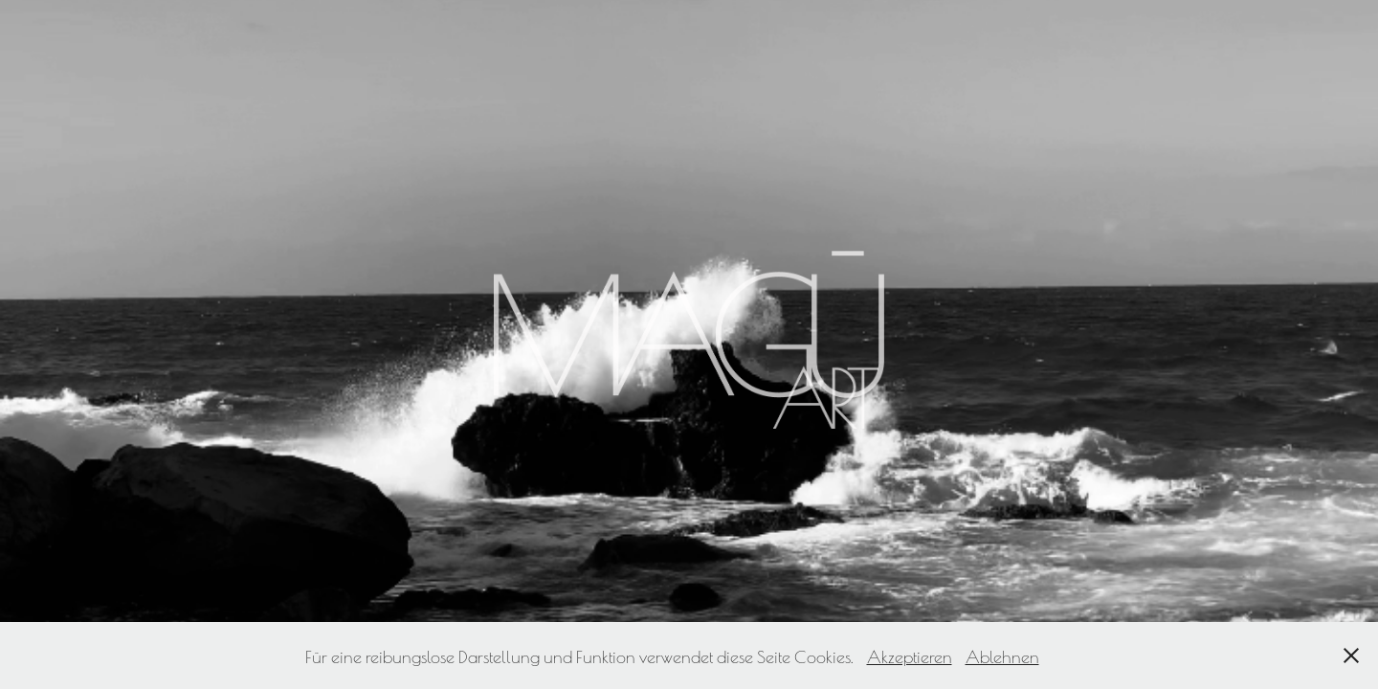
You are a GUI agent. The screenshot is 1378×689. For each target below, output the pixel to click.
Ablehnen (1002, 655)
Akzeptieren (909, 655)
